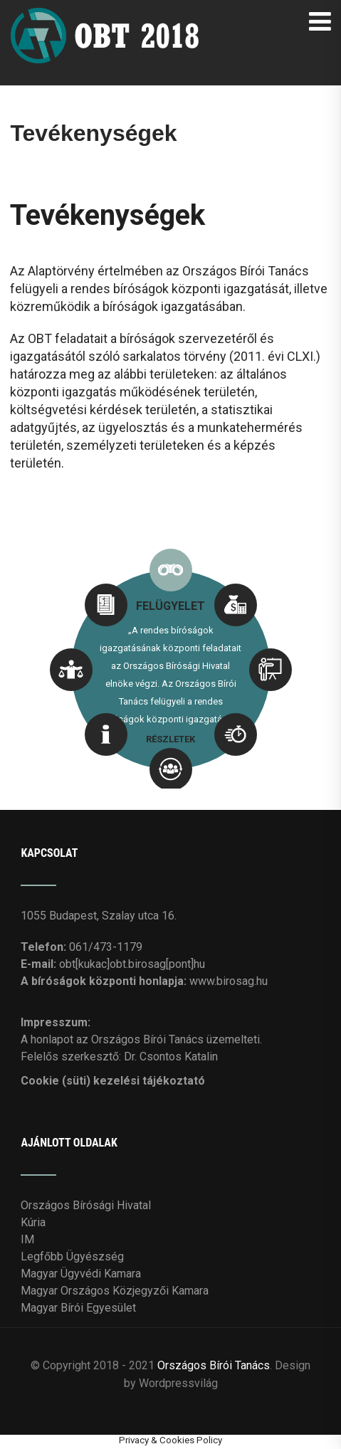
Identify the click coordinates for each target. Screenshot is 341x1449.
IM (27, 1239)
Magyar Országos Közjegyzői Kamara (115, 1290)
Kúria (33, 1222)
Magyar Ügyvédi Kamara (81, 1273)
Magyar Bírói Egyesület (78, 1307)
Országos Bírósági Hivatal (86, 1205)
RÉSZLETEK (170, 739)
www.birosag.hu (228, 981)
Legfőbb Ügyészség (72, 1256)
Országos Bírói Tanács (213, 1365)
